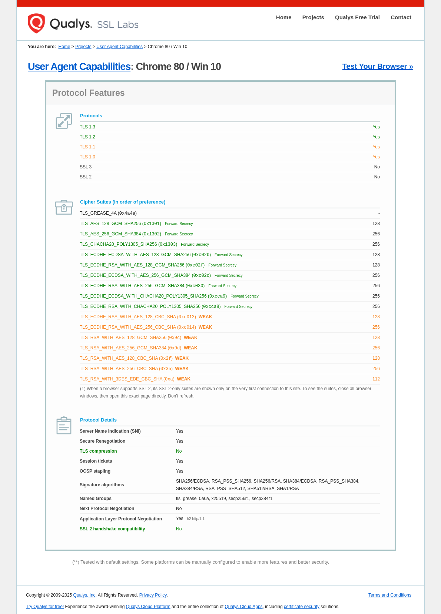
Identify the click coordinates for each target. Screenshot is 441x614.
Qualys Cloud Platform (148, 603)
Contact (401, 17)
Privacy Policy (153, 592)
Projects (313, 17)
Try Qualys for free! (45, 603)
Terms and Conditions (389, 592)
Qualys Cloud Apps (244, 603)
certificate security (301, 603)
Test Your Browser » (377, 66)
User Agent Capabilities (119, 46)
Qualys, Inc (84, 592)
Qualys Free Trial (357, 17)
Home (284, 17)
